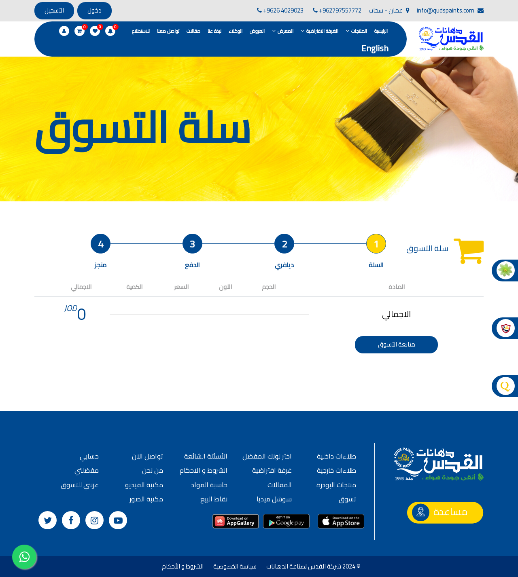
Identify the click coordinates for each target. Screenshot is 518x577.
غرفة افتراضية (272, 470)
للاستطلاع (141, 31)
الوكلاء (235, 31)
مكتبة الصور (146, 498)
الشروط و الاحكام (203, 470)
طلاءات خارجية (336, 470)
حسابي (89, 456)
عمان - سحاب (389, 10)
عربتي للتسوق (80, 484)
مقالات (193, 31)
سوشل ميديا (274, 498)
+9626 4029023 (280, 10)
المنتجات (359, 31)
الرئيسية (381, 31)
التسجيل (54, 10)
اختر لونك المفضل (267, 456)
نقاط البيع (213, 498)
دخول (94, 10)
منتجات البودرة (336, 484)
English (374, 48)
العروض (257, 31)
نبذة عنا (214, 31)
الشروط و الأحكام (183, 566)
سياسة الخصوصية (235, 566)
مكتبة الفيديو (144, 484)
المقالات (279, 484)
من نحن (152, 470)
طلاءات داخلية (336, 456)
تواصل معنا (168, 31)
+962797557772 (337, 10)
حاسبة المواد (209, 484)
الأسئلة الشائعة (205, 456)
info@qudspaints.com (450, 10)
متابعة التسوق (396, 344)
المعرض (285, 31)
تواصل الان (147, 456)
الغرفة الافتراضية (322, 31)
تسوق (347, 498)
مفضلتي (86, 470)
